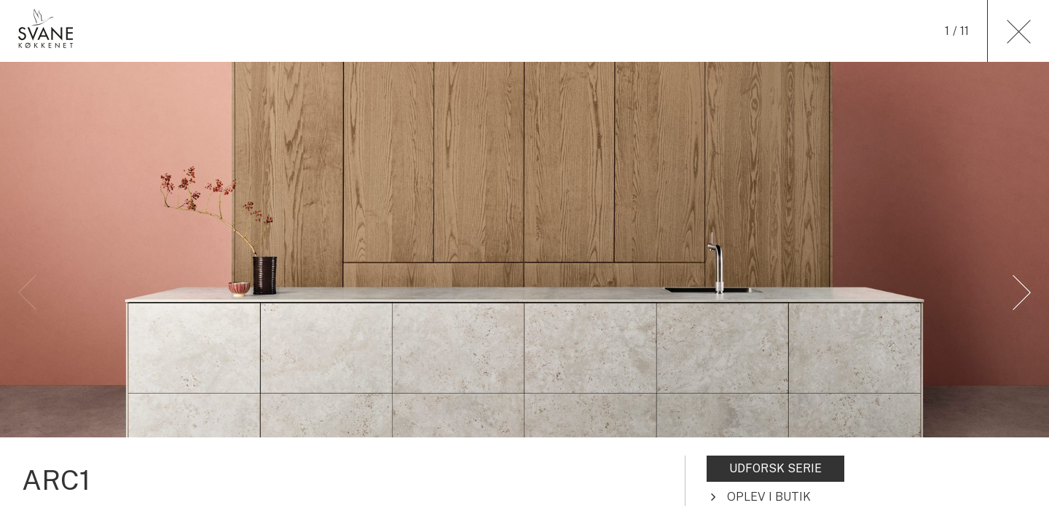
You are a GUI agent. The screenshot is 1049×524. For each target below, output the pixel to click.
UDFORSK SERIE (775, 468)
